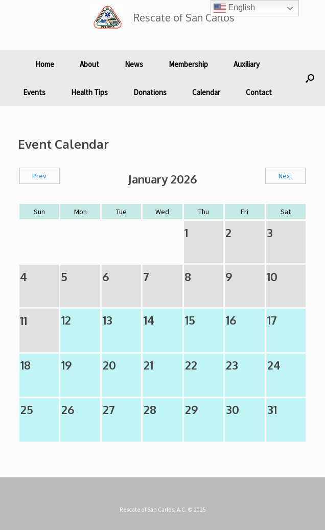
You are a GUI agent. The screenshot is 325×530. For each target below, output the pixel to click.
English (234, 8)
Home (44, 64)
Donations (150, 92)
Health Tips (89, 92)
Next (285, 175)
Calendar (206, 92)
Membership (188, 64)
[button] (310, 78)
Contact (259, 92)
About (89, 64)
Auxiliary (247, 64)
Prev (39, 175)
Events (34, 92)
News (134, 64)
